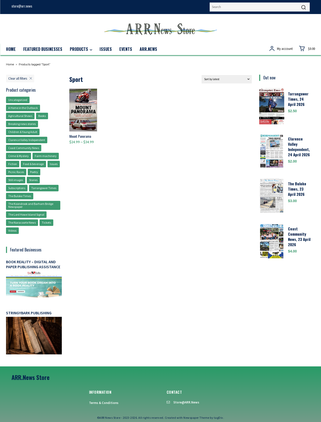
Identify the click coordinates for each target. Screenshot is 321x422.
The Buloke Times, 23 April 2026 (297, 189)
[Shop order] (227, 79)
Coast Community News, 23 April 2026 (299, 236)
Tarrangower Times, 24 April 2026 (298, 99)
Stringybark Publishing (29, 312)
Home (10, 64)
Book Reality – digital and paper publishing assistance (33, 264)
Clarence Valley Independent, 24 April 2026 (299, 146)
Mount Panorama (80, 136)
